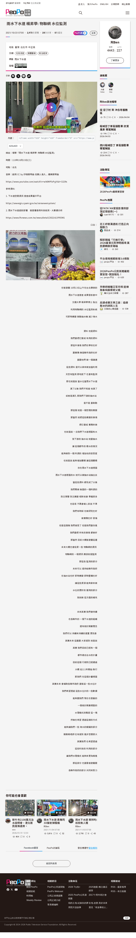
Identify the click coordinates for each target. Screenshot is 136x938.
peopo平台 (109, 262)
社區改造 (20, 53)
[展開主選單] (127, 12)
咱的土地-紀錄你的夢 (78, 909)
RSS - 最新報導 (118, 893)
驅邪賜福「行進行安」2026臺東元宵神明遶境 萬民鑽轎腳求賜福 (114, 243)
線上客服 (126, 4)
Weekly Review (33, 906)
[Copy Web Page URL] (29, 76)
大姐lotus (102, 91)
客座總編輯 (52, 910)
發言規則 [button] (93, 853)
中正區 (31, 47)
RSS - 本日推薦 (118, 897)
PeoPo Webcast (55, 897)
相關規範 (30, 897)
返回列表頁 (51, 869)
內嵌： (11, 137)
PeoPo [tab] (53, 853)
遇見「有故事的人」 (98, 913)
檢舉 (93, 33)
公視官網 (115, 4)
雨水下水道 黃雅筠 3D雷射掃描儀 (54, 826)
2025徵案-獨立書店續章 (98, 894)
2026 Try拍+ (74, 893)
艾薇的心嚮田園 (111, 309)
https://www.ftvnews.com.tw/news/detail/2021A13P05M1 (35, 223)
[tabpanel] (51, 862)
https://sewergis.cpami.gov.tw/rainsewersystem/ (31, 208)
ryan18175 (109, 214)
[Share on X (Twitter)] (18, 76)
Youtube (16, 895)
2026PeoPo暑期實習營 (112, 191)
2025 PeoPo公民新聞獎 (77, 902)
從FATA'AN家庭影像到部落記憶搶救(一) (114, 209)
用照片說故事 (74, 913)
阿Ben (46, 832)
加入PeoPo (92, 4)
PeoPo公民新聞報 (56, 893)
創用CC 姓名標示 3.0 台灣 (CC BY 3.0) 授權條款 (21, 66)
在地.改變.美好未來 (98, 909)
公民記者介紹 (53, 906)
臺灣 (17, 47)
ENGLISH (104, 4)
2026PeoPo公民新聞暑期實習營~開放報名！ (114, 272)
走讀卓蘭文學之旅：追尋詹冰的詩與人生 (114, 304)
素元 (106, 249)
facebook (8, 895)
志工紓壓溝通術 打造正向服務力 (114, 225)
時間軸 (29, 901)
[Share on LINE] (24, 76)
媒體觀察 (32, 53)
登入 (83, 4)
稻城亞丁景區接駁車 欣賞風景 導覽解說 (114, 128)
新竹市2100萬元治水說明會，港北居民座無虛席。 (23, 828)
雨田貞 (107, 230)
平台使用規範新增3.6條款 (114, 258)
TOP (126, 924)
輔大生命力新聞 (111, 293)
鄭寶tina (111, 91)
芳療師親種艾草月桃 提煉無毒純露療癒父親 (114, 288)
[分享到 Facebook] (13, 76)
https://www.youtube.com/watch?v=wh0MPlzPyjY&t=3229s (36, 187)
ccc (14, 835)
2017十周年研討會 (98, 901)
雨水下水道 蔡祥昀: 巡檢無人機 (86, 826)
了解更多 (115, 60)
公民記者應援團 (55, 901)
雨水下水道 (20, 59)
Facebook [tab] (31, 853)
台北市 (23, 47)
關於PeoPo (31, 893)
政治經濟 (43, 53)
